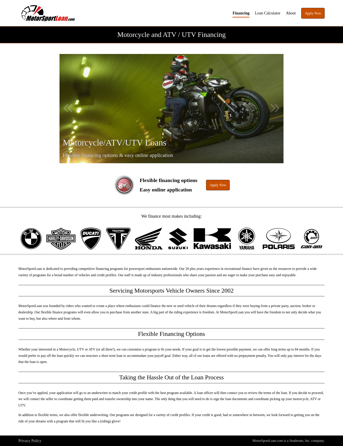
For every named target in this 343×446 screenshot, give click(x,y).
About (291, 13)
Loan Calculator (267, 13)
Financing (241, 13)
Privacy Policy (30, 441)
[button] (48, 13)
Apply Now (313, 13)
